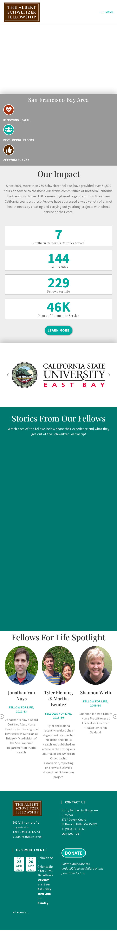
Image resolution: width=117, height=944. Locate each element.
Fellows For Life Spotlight (58, 637)
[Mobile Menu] (107, 12)
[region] (58, 59)
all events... (21, 912)
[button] (8, 375)
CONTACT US (71, 833)
